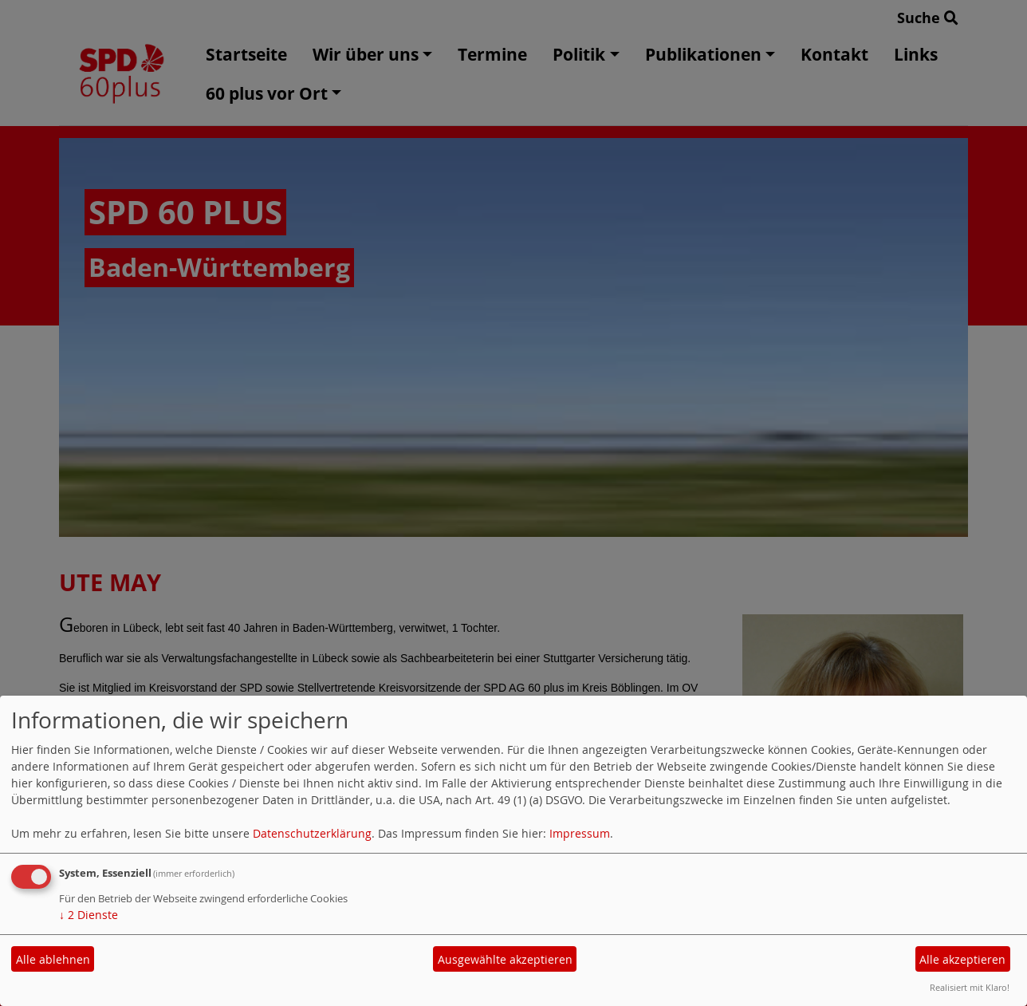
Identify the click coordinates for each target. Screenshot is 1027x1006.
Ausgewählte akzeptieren (505, 959)
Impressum (579, 833)
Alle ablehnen (53, 959)
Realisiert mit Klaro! (969, 987)
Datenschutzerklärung (312, 833)
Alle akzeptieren (962, 959)
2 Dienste (88, 914)
